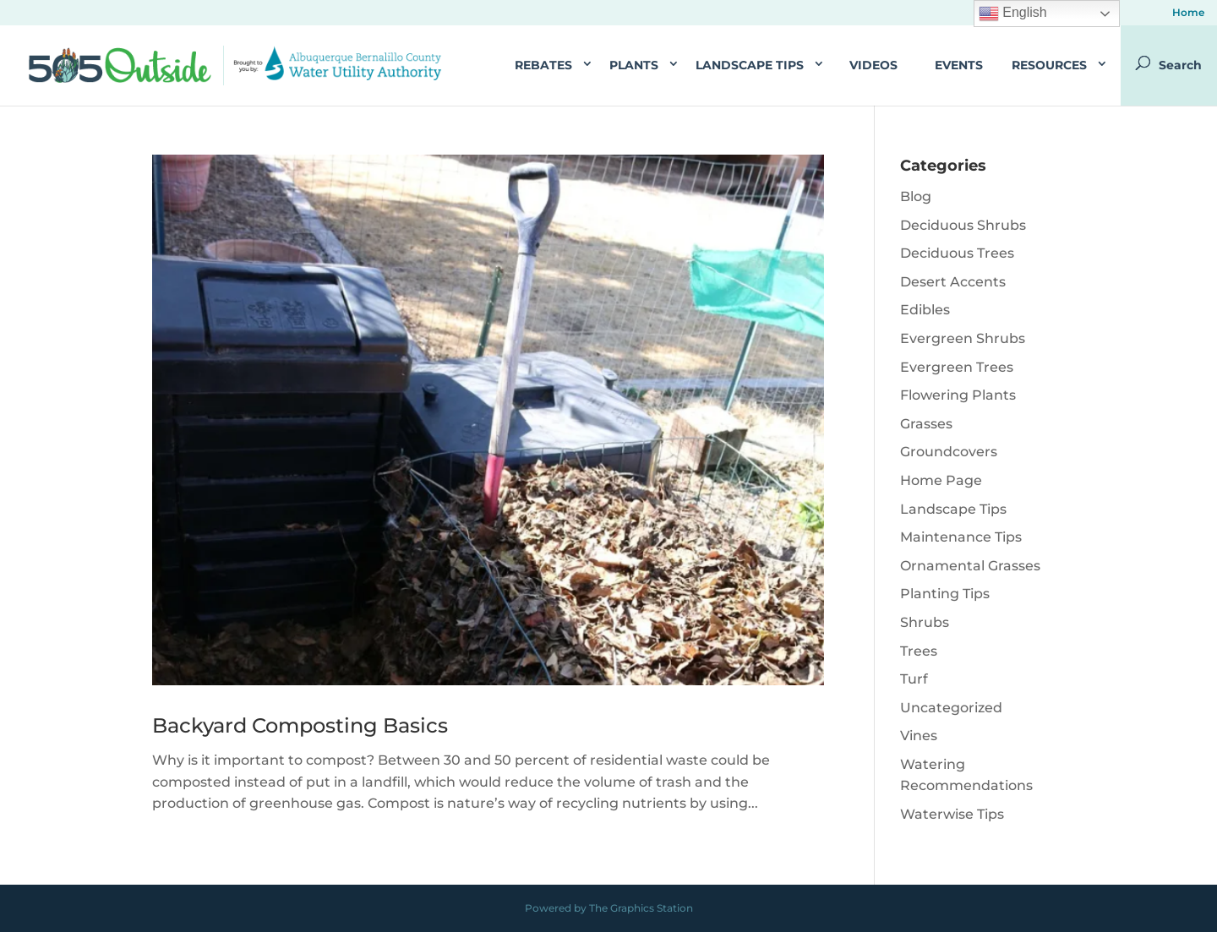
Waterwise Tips (952, 814)
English (1013, 13)
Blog (915, 196)
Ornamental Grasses (970, 566)
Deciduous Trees (957, 253)
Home (1188, 13)
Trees (918, 651)
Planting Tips (945, 594)
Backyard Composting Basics (300, 725)
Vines (918, 736)
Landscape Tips (750, 65)
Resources (1049, 65)
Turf (914, 679)
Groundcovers (948, 452)
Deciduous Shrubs (963, 225)
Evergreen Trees (956, 367)
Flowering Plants (958, 395)
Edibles (925, 310)
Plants (633, 65)
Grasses (926, 424)
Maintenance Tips (961, 537)
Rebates (543, 65)
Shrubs (924, 622)
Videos (873, 65)
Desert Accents (953, 282)
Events (959, 65)
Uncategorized (951, 708)
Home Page (941, 480)
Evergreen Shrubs (962, 338)
